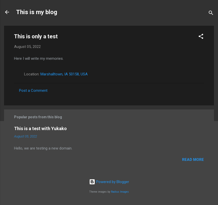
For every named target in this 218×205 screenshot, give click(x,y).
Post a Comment (33, 90)
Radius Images (120, 191)
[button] (201, 37)
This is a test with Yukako (40, 128)
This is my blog (36, 12)
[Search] (211, 13)
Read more (193, 159)
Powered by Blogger (109, 182)
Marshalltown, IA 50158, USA (64, 74)
